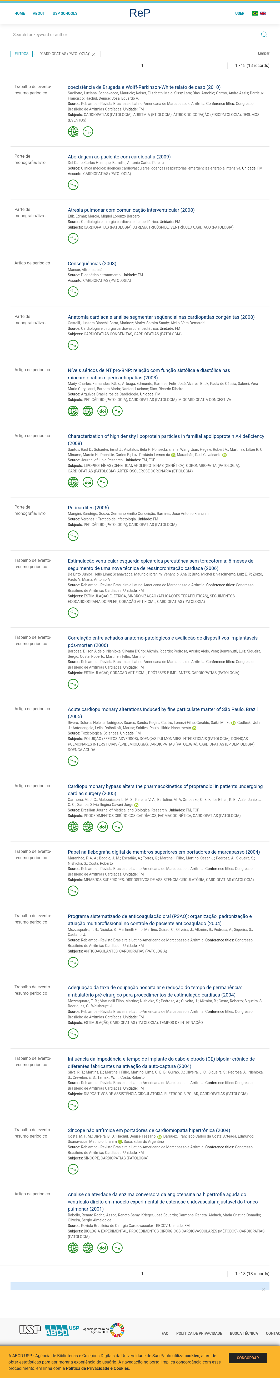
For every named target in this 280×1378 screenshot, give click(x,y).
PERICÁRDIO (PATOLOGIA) (105, 400)
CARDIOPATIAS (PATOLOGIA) (108, 115)
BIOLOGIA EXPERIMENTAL (105, 1231)
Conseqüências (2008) (92, 263)
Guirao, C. (166, 929)
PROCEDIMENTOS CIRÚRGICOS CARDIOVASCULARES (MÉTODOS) (183, 1231)
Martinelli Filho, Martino (125, 656)
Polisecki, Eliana (165, 449)
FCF (152, 460)
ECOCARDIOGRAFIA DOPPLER (92, 601)
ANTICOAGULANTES (101, 951)
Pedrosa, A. (225, 858)
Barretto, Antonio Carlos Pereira (138, 163)
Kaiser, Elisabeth (149, 93)
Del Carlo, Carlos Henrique (89, 163)
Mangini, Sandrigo (82, 513)
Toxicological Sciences (99, 733)
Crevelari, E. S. (84, 1077)
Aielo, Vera (209, 651)
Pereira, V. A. (145, 799)
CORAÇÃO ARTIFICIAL (137, 601)
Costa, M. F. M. (80, 1136)
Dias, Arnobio (203, 93)
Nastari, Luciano (135, 389)
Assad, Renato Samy (122, 1215)
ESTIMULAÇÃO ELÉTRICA (105, 596)
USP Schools (65, 13)
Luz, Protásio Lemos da (151, 455)
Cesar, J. (207, 858)
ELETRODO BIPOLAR (181, 1094)
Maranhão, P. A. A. (82, 858)
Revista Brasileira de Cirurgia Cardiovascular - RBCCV (124, 1226)
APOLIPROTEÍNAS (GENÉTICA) (159, 465)
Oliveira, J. (184, 929)
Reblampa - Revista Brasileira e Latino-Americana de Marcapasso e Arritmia (142, 103)
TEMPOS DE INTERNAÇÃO (181, 1023)
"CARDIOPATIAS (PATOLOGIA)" (68, 54)
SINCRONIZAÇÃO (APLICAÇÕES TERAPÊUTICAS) (168, 596)
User (239, 13)
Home (19, 13)
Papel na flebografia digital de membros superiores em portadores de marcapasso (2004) (164, 852)
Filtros (21, 54)
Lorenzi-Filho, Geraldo (191, 723)
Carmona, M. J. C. (82, 799)
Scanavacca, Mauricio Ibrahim (92, 1141)
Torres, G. (150, 858)
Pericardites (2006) (88, 507)
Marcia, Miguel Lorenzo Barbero (114, 216)
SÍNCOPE (91, 1158)
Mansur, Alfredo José (85, 270)
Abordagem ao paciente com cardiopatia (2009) (119, 156)
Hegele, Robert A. (214, 449)
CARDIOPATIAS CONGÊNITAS (108, 334)
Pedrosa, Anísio (186, 651)
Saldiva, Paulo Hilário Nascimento (163, 728)
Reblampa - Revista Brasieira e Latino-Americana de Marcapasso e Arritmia (142, 869)
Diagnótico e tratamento (101, 275)
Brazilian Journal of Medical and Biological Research (124, 810)
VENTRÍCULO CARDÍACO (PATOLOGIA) (202, 227)
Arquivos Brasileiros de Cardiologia (109, 394)
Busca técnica (244, 1333)
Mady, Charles (79, 383)
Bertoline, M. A (169, 799)
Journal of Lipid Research (102, 460)
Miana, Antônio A (96, 579)
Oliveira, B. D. (104, 1136)
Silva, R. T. (76, 1072)
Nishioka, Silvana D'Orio (125, 651)
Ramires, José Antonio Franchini (183, 513)
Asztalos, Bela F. (137, 449)
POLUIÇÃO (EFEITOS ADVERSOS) (111, 739)
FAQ (165, 1333)
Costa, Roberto (92, 656)
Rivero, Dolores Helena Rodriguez (95, 723)
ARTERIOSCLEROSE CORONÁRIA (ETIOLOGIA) (155, 471)
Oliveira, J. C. (196, 1072)
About (39, 13)
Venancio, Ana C (176, 574)
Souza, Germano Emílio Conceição (127, 513)
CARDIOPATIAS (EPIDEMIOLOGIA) (226, 744)
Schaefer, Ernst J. (108, 449)
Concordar (248, 1358)
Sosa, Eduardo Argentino (144, 1141)
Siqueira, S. (245, 858)
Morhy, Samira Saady (152, 323)
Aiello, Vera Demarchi (188, 323)
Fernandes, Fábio (106, 383)
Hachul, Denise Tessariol (136, 1136)
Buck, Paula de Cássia (218, 383)
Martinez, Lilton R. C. (246, 449)
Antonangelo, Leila (88, 728)
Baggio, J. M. (109, 858)
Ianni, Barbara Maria (103, 389)
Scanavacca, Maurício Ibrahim (137, 574)
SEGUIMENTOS (222, 596)
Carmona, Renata (193, 1215)
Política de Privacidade (199, 1333)
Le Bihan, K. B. (225, 799)
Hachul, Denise (98, 98)
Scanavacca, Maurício (116, 93)
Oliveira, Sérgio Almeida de (89, 1220)
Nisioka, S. (108, 929)
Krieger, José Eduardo (159, 1215)
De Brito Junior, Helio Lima (89, 574)
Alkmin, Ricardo (159, 651)
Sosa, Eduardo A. (125, 98)
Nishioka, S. (77, 863)
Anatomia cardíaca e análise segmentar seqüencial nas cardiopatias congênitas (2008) (161, 317)
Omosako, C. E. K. (197, 799)
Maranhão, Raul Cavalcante (199, 455)
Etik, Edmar (77, 216)
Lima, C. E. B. (156, 1072)
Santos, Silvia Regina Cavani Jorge (105, 804)
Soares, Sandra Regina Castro (148, 723)
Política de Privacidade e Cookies (97, 1368)
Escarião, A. (131, 858)
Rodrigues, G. (78, 1006)
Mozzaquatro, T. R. (83, 929)
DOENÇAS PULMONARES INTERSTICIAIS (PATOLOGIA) (184, 739)
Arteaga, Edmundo (137, 383)
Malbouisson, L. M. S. (116, 799)
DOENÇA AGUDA (81, 750)
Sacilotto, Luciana (82, 93)
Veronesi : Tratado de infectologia (108, 519)
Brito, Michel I (203, 574)
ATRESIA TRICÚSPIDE (151, 227)
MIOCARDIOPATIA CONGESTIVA (204, 400)
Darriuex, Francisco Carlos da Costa (192, 1136)
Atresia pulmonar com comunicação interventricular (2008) (131, 210)
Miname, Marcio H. (83, 455)
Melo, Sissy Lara (177, 93)
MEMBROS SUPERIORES (104, 880)
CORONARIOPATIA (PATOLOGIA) (212, 465)
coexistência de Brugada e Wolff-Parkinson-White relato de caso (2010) (144, 87)
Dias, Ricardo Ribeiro (166, 389)
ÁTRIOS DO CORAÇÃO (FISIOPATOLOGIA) (207, 115)
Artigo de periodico (32, 262)
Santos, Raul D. (80, 449)
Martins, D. (94, 1072)
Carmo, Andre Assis (232, 93)
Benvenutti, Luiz (233, 651)
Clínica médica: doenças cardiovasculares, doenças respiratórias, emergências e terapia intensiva (160, 168)
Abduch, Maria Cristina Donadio (234, 1215)
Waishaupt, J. (102, 1006)
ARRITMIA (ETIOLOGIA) (152, 115)
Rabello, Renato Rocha (86, 1215)
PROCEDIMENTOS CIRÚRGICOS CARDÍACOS (120, 816)
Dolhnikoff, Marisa (119, 728)
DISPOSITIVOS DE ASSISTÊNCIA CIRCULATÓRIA (165, 880)
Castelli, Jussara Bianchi (88, 323)
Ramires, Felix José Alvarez (176, 383)
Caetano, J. (77, 934)
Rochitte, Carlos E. (115, 455)
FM (141, 109)
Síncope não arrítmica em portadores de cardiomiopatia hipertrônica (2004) (149, 1130)
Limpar (263, 53)
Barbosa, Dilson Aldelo (86, 651)
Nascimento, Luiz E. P (233, 574)
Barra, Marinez (121, 323)
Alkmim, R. (203, 929)
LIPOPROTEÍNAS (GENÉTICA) (108, 465)
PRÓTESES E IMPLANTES (169, 673)
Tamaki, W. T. (108, 1077)
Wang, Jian (189, 449)
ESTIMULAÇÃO (96, 673)
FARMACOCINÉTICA (174, 816)
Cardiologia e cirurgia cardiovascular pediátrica (119, 222)
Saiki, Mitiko (221, 723)
